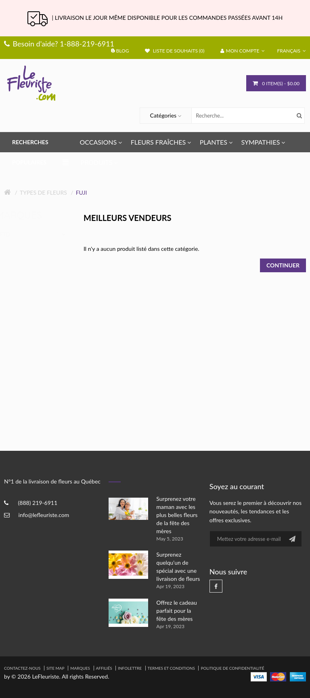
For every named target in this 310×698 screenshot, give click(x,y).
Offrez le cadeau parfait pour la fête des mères (176, 610)
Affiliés (104, 668)
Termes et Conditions (171, 668)
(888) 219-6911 (37, 502)
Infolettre (130, 668)
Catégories (163, 115)
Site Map (55, 668)
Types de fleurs (43, 192)
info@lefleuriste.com (44, 514)
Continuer (283, 265)
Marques (80, 668)
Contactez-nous (22, 668)
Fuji (81, 192)
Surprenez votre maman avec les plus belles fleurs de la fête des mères (176, 514)
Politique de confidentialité (232, 668)
